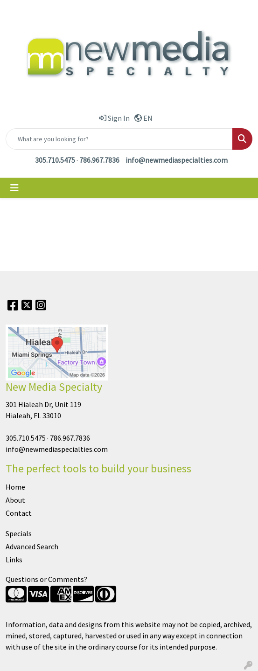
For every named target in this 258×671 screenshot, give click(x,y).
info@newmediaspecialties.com (177, 160)
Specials (19, 533)
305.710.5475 (55, 160)
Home (15, 486)
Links (14, 559)
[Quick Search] (119, 139)
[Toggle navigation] (14, 187)
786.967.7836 (99, 160)
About (15, 500)
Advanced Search (32, 546)
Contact (19, 513)
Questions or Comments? (46, 579)
